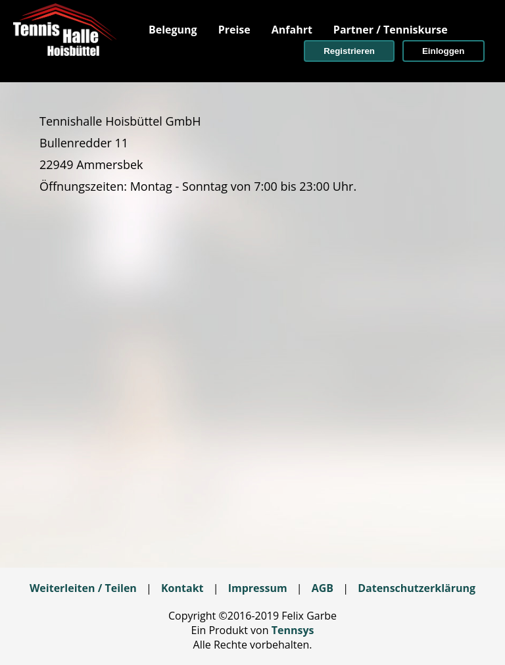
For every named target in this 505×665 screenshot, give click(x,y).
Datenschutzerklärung (416, 588)
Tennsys (293, 630)
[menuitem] (173, 29)
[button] (349, 51)
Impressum (257, 588)
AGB (322, 588)
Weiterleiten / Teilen (83, 588)
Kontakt (182, 588)
